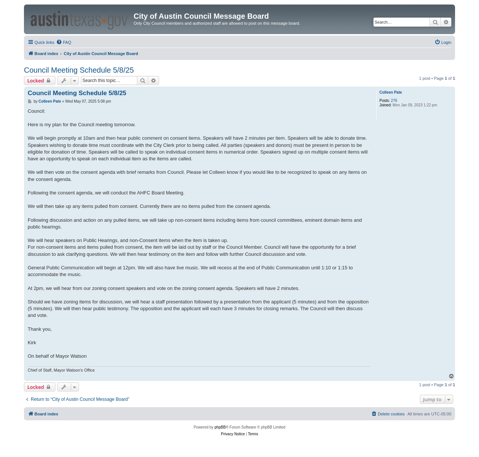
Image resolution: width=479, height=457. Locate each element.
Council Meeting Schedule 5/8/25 (79, 70)
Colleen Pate (390, 92)
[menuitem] (63, 42)
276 (394, 101)
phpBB (220, 427)
